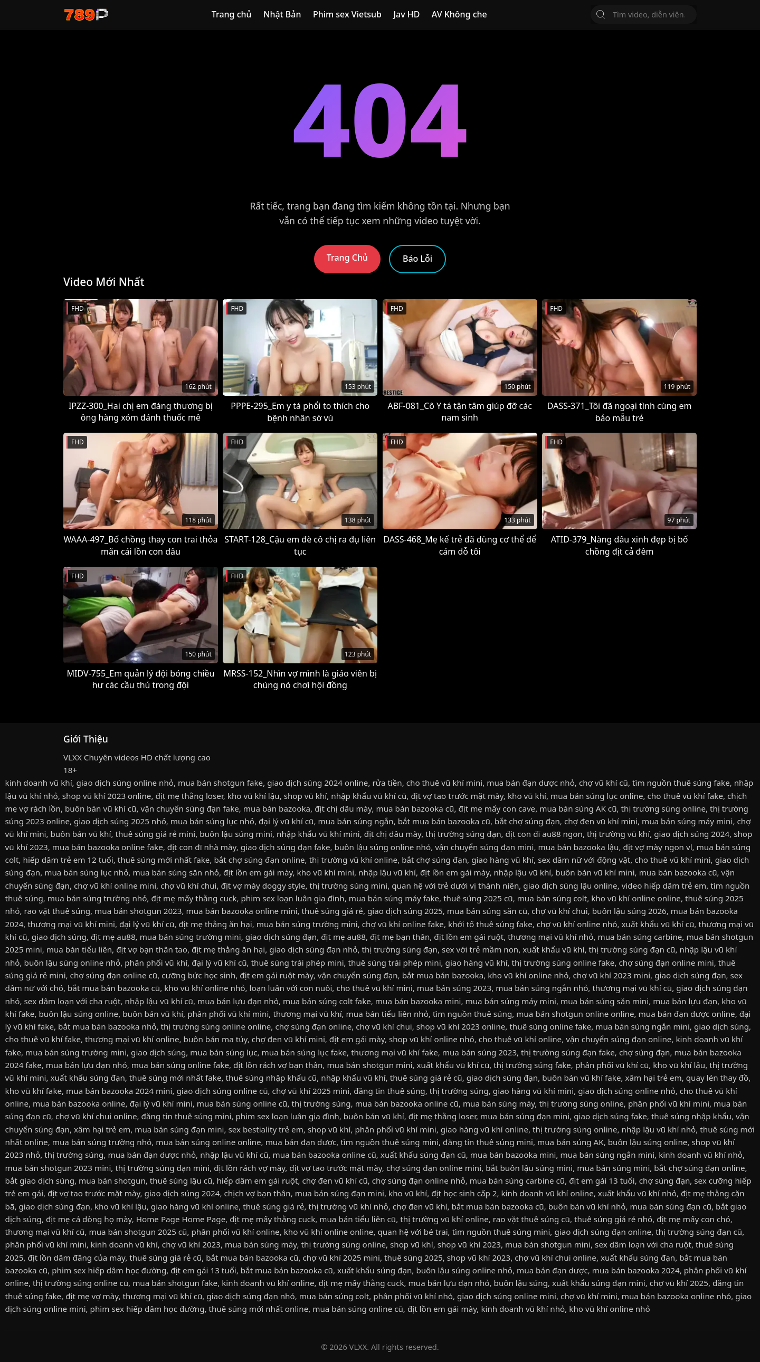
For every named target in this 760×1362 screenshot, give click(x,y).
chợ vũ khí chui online (96, 1116)
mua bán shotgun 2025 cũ (138, 1231)
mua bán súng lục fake (304, 1052)
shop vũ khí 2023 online (106, 795)
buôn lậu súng (521, 1283)
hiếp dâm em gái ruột (257, 1180)
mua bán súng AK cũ (577, 808)
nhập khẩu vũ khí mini (318, 833)
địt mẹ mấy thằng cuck (193, 898)
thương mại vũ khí (307, 1013)
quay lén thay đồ (717, 1077)
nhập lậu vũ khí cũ (159, 1001)
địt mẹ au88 (113, 936)
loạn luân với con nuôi (291, 988)
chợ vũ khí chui (188, 885)
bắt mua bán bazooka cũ (444, 821)
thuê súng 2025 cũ (477, 898)
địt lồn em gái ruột (469, 936)
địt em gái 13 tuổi (601, 1180)
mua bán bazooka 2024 (636, 1270)
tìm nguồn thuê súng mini (389, 1142)
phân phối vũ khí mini (228, 1013)
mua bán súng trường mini (307, 924)
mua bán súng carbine (639, 936)
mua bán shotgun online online (575, 1013)
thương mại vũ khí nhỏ (550, 936)
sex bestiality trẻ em (265, 1129)
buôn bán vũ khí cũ (101, 808)
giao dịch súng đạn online (602, 1231)
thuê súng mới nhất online (259, 1308)
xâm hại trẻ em (653, 1077)
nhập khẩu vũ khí (353, 1077)
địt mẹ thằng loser (189, 795)
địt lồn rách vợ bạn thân (277, 1065)
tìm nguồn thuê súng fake (681, 782)
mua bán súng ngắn (355, 821)
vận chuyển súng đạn (358, 975)
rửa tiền (387, 782)
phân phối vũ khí (156, 962)
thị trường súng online (663, 808)
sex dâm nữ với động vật (584, 859)
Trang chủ (232, 14)
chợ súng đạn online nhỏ (419, 1180)
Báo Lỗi (417, 258)
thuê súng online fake (550, 1026)
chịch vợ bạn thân (257, 1193)
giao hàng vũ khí (502, 859)
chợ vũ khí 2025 (679, 1283)
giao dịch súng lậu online (570, 885)
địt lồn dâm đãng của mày (76, 1257)
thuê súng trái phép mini (297, 962)
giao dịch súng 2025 (405, 911)
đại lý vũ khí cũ (286, 821)
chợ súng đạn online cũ (114, 975)
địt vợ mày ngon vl (657, 847)
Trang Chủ (347, 257)
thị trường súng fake (532, 1065)
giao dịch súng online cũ (222, 1090)
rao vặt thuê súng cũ (531, 1219)
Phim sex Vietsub (347, 14)
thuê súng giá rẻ (332, 911)
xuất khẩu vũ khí (553, 949)
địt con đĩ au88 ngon (544, 833)
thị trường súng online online (216, 1026)
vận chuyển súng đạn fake (190, 808)
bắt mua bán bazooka (443, 975)
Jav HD (406, 14)
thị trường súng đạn (463, 833)
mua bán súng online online (208, 1142)
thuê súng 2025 (413, 1257)
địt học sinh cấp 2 (464, 1193)
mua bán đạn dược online (687, 1013)
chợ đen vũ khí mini (601, 821)
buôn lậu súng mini (236, 833)
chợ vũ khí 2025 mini (311, 1090)
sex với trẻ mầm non (480, 949)
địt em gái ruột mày (276, 975)
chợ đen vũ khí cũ (334, 1180)
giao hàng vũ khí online (484, 1129)
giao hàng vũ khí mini (533, 1090)
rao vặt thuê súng (57, 911)
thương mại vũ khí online (132, 1039)
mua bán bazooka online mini (242, 911)
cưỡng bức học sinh (198, 975)
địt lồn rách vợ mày (249, 1168)
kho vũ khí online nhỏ (528, 975)
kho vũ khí (527, 795)
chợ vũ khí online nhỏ (577, 924)
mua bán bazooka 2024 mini (119, 1090)
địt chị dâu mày (343, 808)
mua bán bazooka (276, 808)
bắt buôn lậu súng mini (529, 1168)
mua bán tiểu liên (79, 949)
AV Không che (459, 14)
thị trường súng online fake (563, 962)
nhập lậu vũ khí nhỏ (659, 1129)
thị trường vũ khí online (353, 859)
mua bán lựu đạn (685, 1001)
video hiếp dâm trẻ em (664, 885)
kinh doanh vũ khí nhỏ (701, 1154)
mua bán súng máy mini (687, 821)
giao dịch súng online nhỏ (125, 782)
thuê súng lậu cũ (181, 1180)
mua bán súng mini (613, 1168)
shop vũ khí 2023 (469, 1244)
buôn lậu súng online (78, 1013)
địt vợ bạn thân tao (151, 949)
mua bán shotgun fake (220, 782)
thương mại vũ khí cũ (632, 988)
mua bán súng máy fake (394, 898)
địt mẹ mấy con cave (496, 808)
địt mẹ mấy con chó (693, 1219)
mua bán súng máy (499, 1103)
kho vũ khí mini (325, 872)
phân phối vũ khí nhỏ (413, 1296)
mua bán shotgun (112, 1180)
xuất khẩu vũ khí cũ (658, 924)
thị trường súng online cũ (80, 1283)
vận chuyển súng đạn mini (484, 847)
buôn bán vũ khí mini (594, 872)
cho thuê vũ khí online (520, 1039)
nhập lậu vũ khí (387, 872)
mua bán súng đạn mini (524, 1116)
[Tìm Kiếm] (600, 14)
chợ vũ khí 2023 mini (612, 975)
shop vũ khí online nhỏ (431, 1039)
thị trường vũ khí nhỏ (348, 1206)
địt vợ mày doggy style (263, 885)
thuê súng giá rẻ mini (155, 833)
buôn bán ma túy (216, 1039)
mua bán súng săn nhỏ (175, 872)
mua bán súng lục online (596, 795)
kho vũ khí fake (33, 1090)
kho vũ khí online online (636, 898)
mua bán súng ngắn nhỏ (542, 988)
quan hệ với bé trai (412, 1231)
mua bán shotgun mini (369, 1065)
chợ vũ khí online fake (403, 924)
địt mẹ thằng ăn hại (215, 924)
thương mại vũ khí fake (394, 1052)
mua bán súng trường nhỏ (97, 898)
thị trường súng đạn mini (162, 1168)
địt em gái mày (357, 1039)
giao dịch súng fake (610, 1116)
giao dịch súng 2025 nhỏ (120, 821)
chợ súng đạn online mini (666, 962)
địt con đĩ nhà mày (201, 847)
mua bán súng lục (223, 1052)
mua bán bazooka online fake (107, 847)
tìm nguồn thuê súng (472, 1013)
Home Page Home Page (181, 1219)
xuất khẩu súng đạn (87, 1077)
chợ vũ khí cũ (603, 782)
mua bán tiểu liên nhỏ (387, 1013)
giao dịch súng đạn (281, 936)
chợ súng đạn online (313, 1026)
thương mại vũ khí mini (71, 924)
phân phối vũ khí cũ (612, 1065)
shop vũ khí (305, 795)
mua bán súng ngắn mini (642, 1026)
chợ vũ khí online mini (115, 885)
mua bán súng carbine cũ (517, 1180)
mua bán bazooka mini (418, 1001)
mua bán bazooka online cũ (407, 1103)
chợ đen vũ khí (420, 1206)
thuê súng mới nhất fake (164, 859)
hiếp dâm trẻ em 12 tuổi (68, 859)
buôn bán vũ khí (80, 833)
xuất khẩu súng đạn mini (598, 1283)
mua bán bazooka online (79, 1103)
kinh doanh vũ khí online (547, 1193)
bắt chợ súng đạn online (259, 859)
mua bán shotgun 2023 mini (58, 1168)
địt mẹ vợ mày (91, 1296)
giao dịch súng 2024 (691, 833)
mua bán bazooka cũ (415, 808)
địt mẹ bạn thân (400, 936)
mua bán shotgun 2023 (138, 911)
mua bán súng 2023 (454, 988)
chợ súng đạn (644, 1052)
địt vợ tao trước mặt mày (457, 795)
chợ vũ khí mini (589, 1296)
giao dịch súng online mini (506, 1296)
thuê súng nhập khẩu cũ (271, 1077)
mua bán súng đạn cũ (671, 1206)
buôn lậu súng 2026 (629, 911)
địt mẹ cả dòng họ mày (89, 1219)
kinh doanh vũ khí (38, 782)
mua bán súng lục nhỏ (212, 821)
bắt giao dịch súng (39, 1180)
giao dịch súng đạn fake (285, 847)
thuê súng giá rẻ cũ (426, 1077)
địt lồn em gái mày (257, 872)
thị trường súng (459, 1090)
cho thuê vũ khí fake (685, 795)
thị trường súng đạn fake (568, 1052)
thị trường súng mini (349, 885)
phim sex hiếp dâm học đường (109, 1270)
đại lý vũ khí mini (161, 1103)
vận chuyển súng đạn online (618, 1039)
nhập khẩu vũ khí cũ (368, 795)
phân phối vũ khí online (236, 1231)
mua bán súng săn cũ (487, 911)
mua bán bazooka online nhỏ (676, 1296)
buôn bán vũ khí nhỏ (587, 1206)
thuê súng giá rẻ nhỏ (613, 1219)
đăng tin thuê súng (389, 1090)
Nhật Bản (282, 14)
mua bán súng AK (570, 1142)
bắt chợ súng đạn (527, 821)
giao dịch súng (59, 936)
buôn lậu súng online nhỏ (382, 847)
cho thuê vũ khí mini (444, 782)
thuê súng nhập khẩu (691, 1116)
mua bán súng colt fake (327, 1001)
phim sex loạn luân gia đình (292, 898)
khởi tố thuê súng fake (490, 924)
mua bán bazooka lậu (578, 847)
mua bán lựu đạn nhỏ (238, 1001)
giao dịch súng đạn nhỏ (313, 949)
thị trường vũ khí (618, 833)
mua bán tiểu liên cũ (357, 1219)
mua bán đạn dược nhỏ (531, 782)
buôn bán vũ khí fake (581, 1077)
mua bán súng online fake (180, 1065)
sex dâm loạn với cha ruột (72, 1001)
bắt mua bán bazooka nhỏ (107, 1026)
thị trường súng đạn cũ (632, 949)
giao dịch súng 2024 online (317, 782)
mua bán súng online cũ (242, 1103)
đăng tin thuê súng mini (186, 1116)
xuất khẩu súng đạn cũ (423, 1154)
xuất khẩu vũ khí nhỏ (637, 1193)
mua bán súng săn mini (604, 1001)
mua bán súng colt (552, 898)
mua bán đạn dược (301, 1142)
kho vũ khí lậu (253, 795)
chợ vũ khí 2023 (191, 1244)
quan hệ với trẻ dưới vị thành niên (455, 885)
